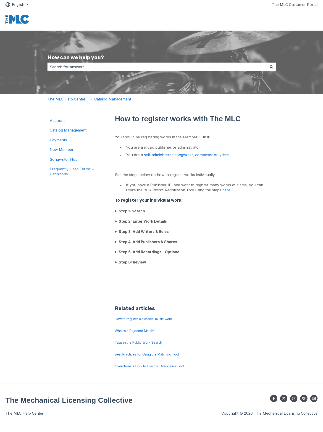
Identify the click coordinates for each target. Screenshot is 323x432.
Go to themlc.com (297, 20)
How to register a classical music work (143, 319)
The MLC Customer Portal (295, 4)
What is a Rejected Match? (135, 331)
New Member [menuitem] (62, 149)
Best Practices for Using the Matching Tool (147, 354)
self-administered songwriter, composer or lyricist (187, 155)
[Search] (271, 67)
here (226, 190)
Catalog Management (112, 99)
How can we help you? (75, 57)
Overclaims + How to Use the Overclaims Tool (149, 366)
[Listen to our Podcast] (303, 398)
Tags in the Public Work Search (138, 342)
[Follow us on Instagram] (293, 398)
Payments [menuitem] (58, 140)
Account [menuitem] (57, 120)
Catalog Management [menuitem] (68, 130)
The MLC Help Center (66, 99)
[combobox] (157, 67)
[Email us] (314, 398)
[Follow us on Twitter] (283, 398)
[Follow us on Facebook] (273, 398)
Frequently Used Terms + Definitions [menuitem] (72, 171)
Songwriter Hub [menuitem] (64, 159)
